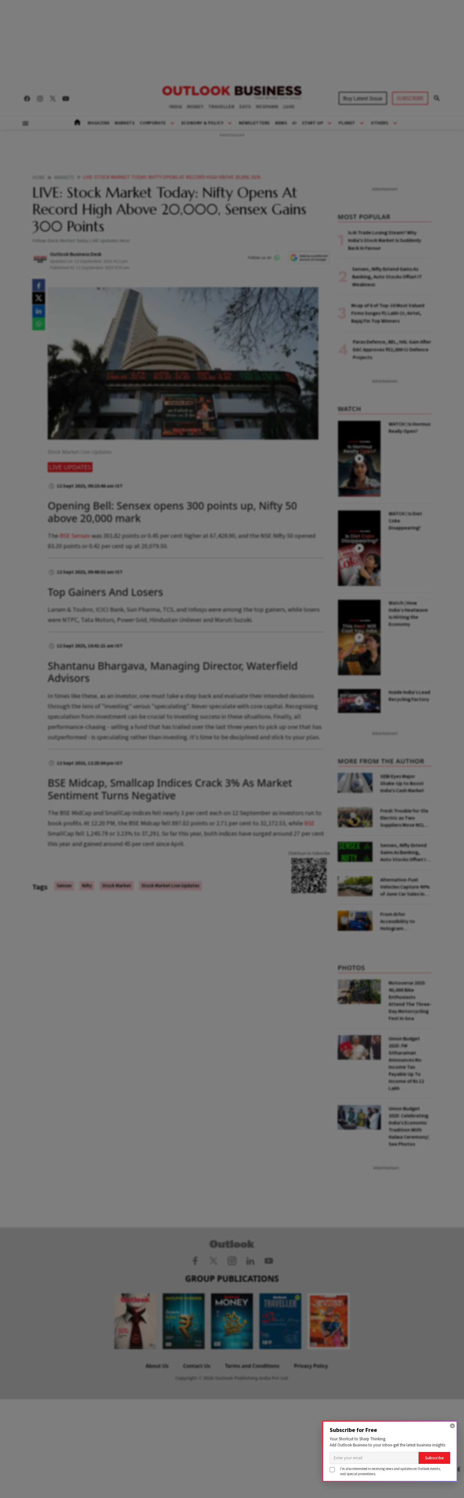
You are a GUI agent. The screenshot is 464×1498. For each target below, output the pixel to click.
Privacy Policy (311, 1365)
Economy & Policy (202, 123)
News (281, 123)
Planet (347, 123)
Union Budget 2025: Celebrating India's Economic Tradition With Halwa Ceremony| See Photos (409, 1126)
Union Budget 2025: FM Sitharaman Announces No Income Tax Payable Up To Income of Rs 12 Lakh (406, 1063)
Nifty (87, 885)
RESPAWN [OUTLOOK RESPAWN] (267, 106)
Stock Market (116, 885)
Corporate (153, 123)
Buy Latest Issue (362, 98)
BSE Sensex (75, 535)
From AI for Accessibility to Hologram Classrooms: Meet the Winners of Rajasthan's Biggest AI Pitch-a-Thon (405, 921)
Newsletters (254, 123)
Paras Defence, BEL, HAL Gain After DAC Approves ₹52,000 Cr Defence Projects (392, 349)
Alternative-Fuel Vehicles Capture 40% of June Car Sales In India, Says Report (405, 887)
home (38, 177)
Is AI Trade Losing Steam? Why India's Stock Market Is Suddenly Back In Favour (384, 240)
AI (294, 123)
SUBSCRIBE (410, 98)
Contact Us (196, 1365)
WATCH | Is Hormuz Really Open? (410, 428)
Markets (125, 123)
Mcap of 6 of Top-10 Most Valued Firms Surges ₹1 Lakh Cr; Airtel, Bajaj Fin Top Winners (387, 313)
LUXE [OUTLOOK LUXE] (289, 106)
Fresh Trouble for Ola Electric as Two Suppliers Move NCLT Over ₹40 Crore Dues (404, 818)
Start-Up (313, 123)
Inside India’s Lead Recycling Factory (409, 696)
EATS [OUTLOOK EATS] (245, 106)
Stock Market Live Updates (170, 885)
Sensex (64, 885)
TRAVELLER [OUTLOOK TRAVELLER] (221, 106)
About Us (157, 1365)
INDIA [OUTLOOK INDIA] (175, 106)
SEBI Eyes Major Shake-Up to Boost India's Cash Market (402, 783)
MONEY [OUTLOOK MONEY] (195, 106)
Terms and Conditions (252, 1365)
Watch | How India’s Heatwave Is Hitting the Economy (408, 613)
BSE (309, 823)
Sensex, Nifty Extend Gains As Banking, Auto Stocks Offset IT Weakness (387, 277)
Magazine (99, 123)
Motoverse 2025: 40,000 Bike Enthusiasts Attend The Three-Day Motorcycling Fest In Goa (410, 1000)
